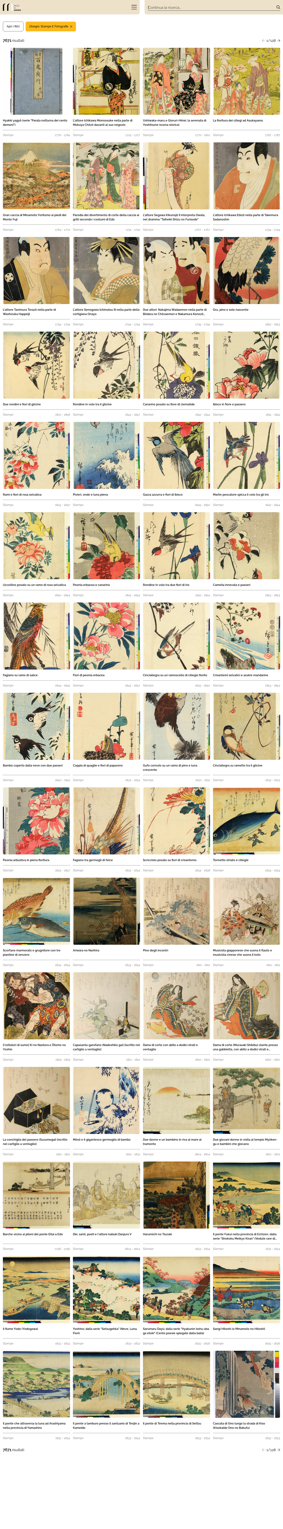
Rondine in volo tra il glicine (92, 404)
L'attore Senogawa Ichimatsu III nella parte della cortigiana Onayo (106, 312)
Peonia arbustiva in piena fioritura (26, 860)
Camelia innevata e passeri (231, 585)
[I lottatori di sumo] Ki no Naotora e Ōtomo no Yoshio (34, 1047)
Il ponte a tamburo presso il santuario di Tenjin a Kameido (106, 1426)
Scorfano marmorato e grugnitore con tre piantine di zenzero (31, 952)
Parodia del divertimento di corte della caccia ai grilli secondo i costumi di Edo (106, 217)
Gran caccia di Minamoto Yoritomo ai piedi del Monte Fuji (34, 217)
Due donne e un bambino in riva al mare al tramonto (172, 1142)
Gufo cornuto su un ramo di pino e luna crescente (170, 768)
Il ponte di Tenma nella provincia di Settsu (172, 1423)
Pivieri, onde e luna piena (90, 494)
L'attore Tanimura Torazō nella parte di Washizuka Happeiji (29, 312)
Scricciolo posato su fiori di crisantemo (170, 860)
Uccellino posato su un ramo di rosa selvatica (34, 585)
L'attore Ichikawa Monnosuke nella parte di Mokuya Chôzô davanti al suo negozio (102, 123)
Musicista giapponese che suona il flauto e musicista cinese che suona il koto (242, 952)
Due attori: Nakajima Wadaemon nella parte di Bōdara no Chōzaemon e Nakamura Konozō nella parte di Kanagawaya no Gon (175, 312)
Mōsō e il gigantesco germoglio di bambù (101, 1139)
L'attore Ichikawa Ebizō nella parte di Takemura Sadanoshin (245, 217)
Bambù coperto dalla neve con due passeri (33, 765)
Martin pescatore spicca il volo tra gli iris (241, 494)
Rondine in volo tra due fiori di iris (166, 585)
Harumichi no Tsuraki (157, 1234)
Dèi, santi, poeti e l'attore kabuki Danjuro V (102, 1234)
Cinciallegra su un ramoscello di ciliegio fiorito (175, 675)
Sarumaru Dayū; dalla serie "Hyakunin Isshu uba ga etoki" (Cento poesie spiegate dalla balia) (176, 1331)
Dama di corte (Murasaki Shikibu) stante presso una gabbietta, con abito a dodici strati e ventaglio (245, 1047)
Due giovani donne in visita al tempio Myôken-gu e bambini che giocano (245, 1142)
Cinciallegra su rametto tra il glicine (237, 765)
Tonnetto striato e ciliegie (231, 860)
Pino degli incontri (155, 950)
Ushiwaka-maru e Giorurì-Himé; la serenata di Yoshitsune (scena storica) (174, 123)
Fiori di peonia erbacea (89, 675)
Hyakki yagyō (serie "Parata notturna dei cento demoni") (35, 123)
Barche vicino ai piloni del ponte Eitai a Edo (33, 1234)
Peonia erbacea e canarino (91, 585)
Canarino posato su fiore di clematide (169, 404)
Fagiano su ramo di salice (20, 675)
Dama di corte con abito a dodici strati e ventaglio (170, 1047)
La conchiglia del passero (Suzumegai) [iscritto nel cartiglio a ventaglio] (35, 1142)
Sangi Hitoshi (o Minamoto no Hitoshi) (239, 1329)
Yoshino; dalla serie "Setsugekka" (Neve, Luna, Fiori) (105, 1331)
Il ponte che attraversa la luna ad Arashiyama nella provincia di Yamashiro (34, 1426)
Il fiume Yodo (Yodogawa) (20, 1329)
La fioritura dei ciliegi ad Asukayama (238, 120)
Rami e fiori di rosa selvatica (22, 494)
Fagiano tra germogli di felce (93, 860)
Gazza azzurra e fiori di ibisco (163, 494)
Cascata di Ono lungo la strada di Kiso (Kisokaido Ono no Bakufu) (239, 1426)
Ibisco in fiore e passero (229, 404)
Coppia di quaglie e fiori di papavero (98, 765)
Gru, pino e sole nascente (231, 309)
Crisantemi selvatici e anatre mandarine (240, 675)
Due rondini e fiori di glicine (22, 404)
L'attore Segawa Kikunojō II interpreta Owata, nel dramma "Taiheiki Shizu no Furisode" (174, 217)
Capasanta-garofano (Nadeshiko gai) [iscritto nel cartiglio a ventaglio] (106, 1047)
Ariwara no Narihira (86, 950)
